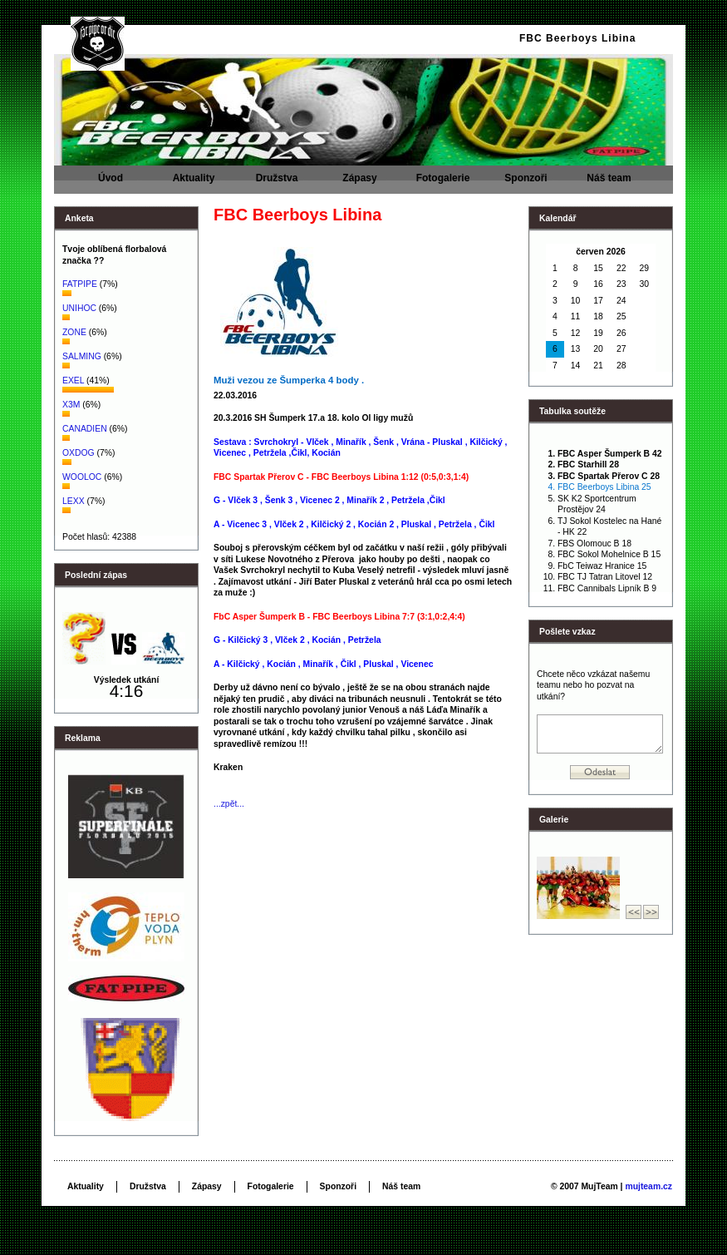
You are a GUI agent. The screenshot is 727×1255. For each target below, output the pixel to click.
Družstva (276, 183)
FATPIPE (81, 284)
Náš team (609, 183)
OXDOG (78, 452)
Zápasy (359, 183)
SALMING (83, 356)
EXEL (74, 380)
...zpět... (229, 803)
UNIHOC (79, 308)
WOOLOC (81, 477)
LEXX (73, 501)
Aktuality (193, 183)
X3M (71, 404)
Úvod (110, 183)
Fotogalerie (442, 183)
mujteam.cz (648, 1186)
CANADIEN (84, 428)
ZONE (74, 332)
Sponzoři (525, 183)
